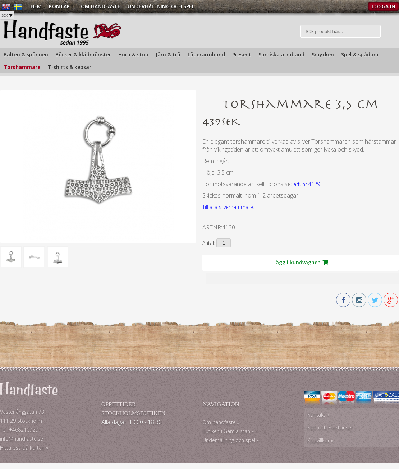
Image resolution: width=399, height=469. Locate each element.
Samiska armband (281, 54)
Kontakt (61, 6)
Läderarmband (206, 54)
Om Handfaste (100, 6)
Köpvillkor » (320, 440)
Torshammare (22, 67)
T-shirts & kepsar (69, 67)
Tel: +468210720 (19, 429)
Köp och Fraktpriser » (332, 427)
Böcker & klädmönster (83, 54)
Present (241, 54)
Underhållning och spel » (230, 440)
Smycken (323, 54)
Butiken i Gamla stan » (228, 431)
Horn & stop (133, 54)
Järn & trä (168, 54)
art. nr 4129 (306, 184)
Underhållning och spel (161, 6)
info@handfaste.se (21, 438)
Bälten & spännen (26, 54)
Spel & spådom (360, 54)
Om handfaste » (220, 422)
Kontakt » (318, 414)
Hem (36, 6)
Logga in (383, 6)
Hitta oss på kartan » (24, 447)
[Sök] (340, 31)
